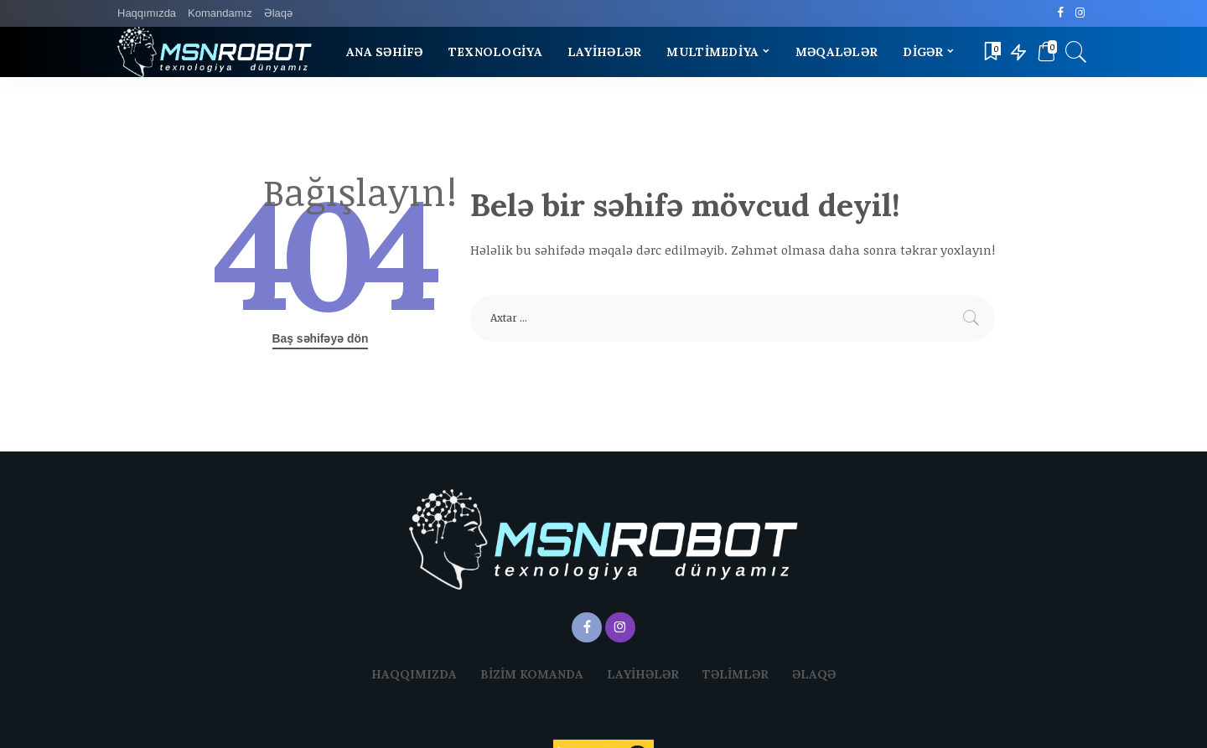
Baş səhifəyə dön (320, 338)
